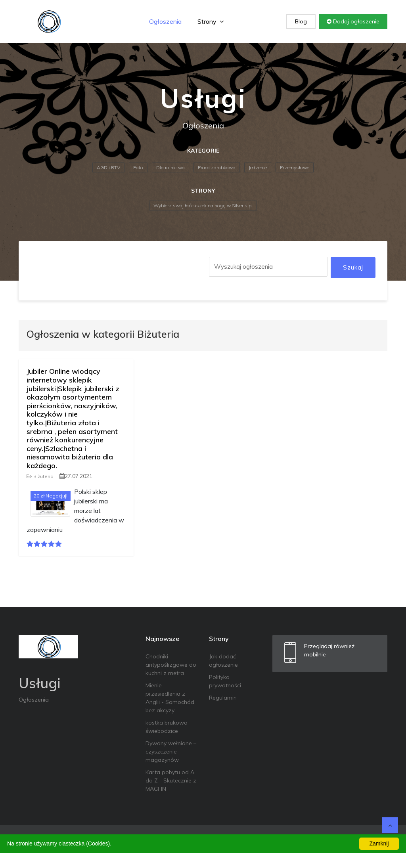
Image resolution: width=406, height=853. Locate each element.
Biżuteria (40, 476)
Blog (301, 21)
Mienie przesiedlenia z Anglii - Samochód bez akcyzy (170, 698)
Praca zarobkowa (217, 167)
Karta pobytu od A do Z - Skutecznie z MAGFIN (171, 780)
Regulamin (223, 697)
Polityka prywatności (225, 681)
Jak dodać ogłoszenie (223, 660)
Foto (138, 167)
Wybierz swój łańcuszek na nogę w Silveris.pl (203, 205)
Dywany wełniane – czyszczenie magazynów (171, 751)
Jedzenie (258, 167)
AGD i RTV (108, 167)
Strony (210, 21)
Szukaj (353, 267)
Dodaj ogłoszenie (353, 21)
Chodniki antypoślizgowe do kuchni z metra (171, 665)
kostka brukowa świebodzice (167, 726)
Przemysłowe (294, 167)
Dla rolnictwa (170, 167)
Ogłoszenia (165, 21)
